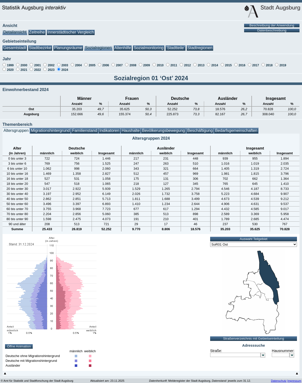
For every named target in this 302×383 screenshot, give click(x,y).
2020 (10, 67)
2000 (24, 63)
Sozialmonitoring (148, 45)
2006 (105, 63)
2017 (255, 63)
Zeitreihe (37, 29)
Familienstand (84, 128)
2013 (201, 63)
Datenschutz (278, 378)
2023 (51, 67)
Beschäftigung (200, 128)
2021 (24, 67)
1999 (10, 63)
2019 (283, 63)
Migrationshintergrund (50, 128)
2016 (242, 63)
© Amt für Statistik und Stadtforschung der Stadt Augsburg (37, 378)
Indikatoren (109, 128)
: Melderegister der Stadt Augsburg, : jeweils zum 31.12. (200, 378)
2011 (173, 63)
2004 (78, 63)
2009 (146, 63)
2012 (187, 63)
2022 (37, 67)
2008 (133, 63)
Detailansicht (14, 29)
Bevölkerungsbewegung (163, 128)
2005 (92, 63)
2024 (64, 67)
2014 (214, 63)
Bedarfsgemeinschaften (236, 128)
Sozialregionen (98, 45)
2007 (119, 63)
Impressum (294, 378)
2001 (37, 63)
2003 (64, 63)
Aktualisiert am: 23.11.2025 (107, 378)
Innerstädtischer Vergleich (71, 29)
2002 (51, 63)
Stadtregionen (200, 45)
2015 (228, 63)
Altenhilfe (123, 45)
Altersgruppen (16, 128)
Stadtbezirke (40, 45)
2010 (160, 63)
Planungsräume (68, 45)
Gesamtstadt (14, 45)
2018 (269, 63)
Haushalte (131, 128)
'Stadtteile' (175, 45)
